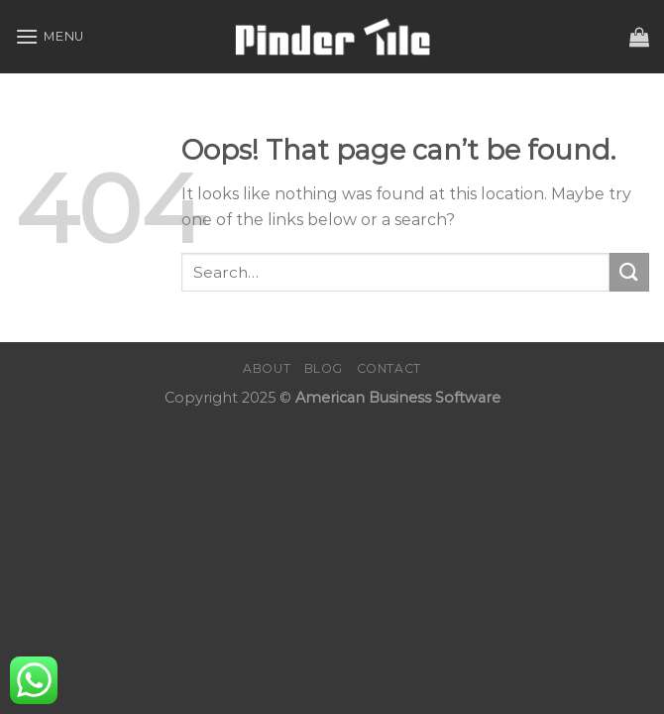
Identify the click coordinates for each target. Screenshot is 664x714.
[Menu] (49, 36)
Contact (389, 368)
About (266, 368)
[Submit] (629, 272)
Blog (323, 368)
